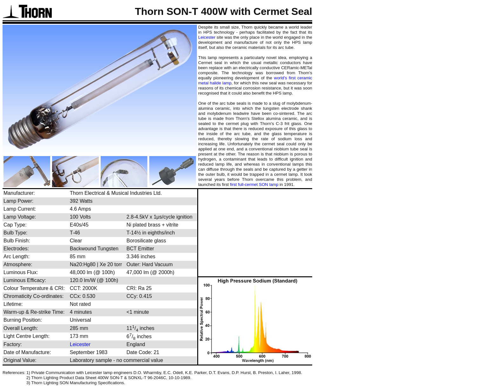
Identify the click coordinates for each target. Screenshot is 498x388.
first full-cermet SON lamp (254, 184)
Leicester (206, 37)
